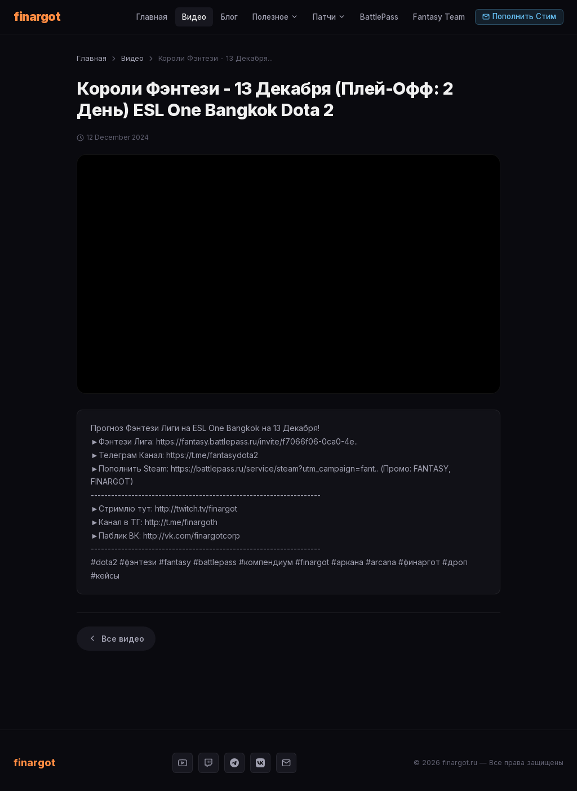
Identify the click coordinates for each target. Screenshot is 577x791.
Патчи (329, 16)
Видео (194, 16)
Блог (229, 16)
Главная (151, 16)
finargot (37, 17)
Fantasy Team (439, 16)
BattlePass (379, 16)
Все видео (116, 638)
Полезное (275, 16)
